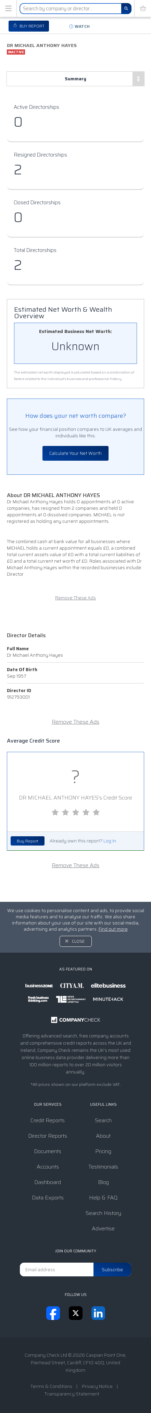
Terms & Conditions (51, 1386)
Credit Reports (47, 1120)
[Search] (126, 8)
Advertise (103, 1228)
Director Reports (47, 1135)
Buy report (31, 26)
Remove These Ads (75, 598)
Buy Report (27, 841)
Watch (82, 26)
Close (78, 941)
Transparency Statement (71, 1394)
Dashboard (47, 1182)
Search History (103, 1213)
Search (103, 1120)
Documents (47, 1151)
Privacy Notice (97, 1386)
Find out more (113, 929)
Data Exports (48, 1197)
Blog (103, 1182)
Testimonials (103, 1166)
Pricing (103, 1151)
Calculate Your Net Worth (75, 453)
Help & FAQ (103, 1197)
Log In (109, 841)
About (103, 1135)
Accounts (48, 1166)
